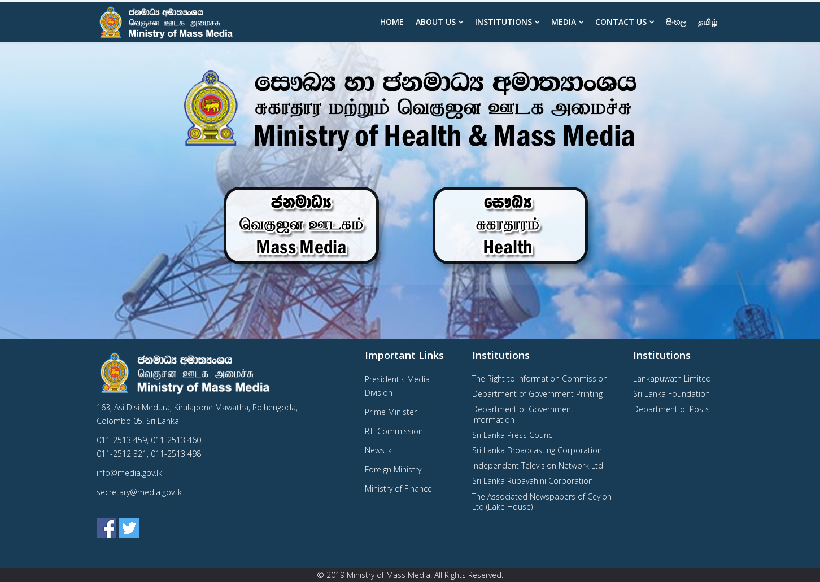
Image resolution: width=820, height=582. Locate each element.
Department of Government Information (523, 414)
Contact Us (621, 21)
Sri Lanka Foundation (671, 393)
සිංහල (676, 21)
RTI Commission (394, 431)
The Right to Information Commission (540, 378)
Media (563, 21)
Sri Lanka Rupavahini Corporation (532, 480)
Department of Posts (671, 409)
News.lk (378, 450)
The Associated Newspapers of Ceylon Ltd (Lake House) (542, 501)
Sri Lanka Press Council (514, 435)
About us (436, 21)
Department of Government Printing (537, 393)
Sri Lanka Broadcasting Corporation (537, 450)
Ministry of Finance (398, 488)
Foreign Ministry (393, 469)
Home (392, 21)
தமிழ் (707, 21)
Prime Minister (391, 411)
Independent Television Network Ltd (537, 465)
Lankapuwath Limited (672, 378)
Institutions (503, 21)
